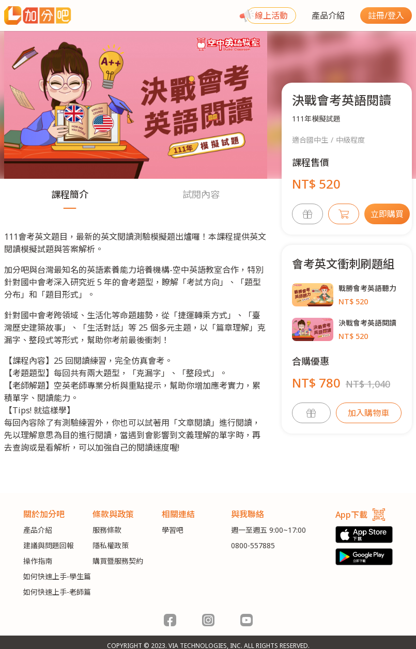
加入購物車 (368, 413)
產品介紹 (328, 15)
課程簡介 (69, 194)
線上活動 (271, 15)
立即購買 (387, 214)
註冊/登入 (386, 15)
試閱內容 (201, 194)
